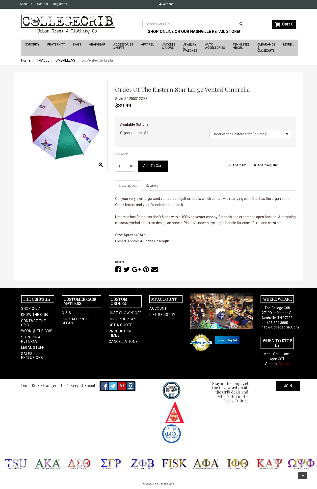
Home (25, 60)
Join (288, 386)
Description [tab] (128, 185)
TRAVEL (43, 60)
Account (167, 4)
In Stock (121, 154)
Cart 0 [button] (284, 24)
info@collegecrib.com (277, 327)
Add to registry (266, 165)
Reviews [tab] (152, 185)
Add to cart (153, 165)
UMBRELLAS (65, 60)
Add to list (237, 165)
